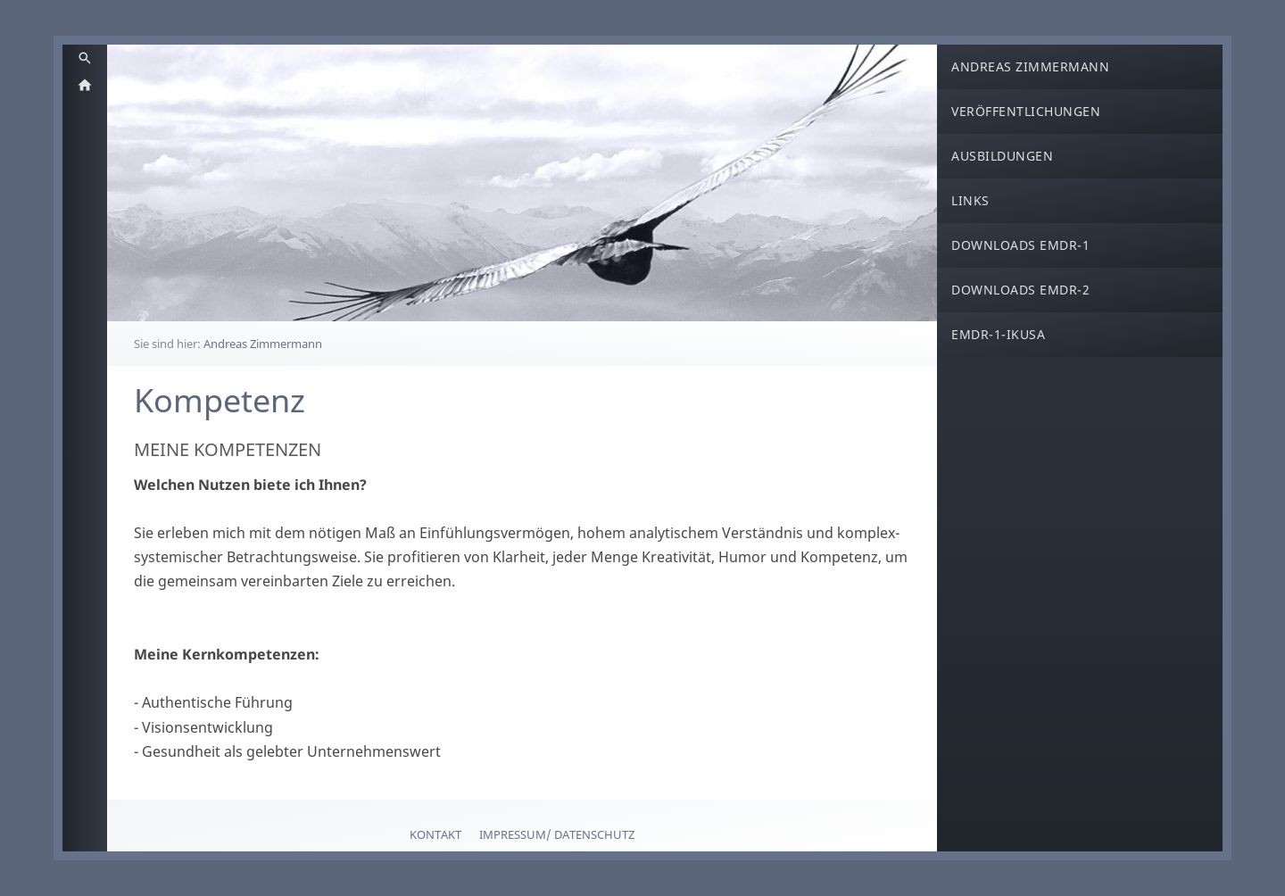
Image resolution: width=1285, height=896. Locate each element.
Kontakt (435, 834)
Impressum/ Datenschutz (556, 834)
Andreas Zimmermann (262, 344)
